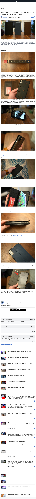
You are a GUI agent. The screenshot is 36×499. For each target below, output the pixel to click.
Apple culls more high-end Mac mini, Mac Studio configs (16, 422)
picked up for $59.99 (4, 155)
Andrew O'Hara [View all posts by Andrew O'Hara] (9, 401)
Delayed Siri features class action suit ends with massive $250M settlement (20, 413)
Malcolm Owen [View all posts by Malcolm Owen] (9, 428)
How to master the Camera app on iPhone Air (15, 394)
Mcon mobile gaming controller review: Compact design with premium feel (19, 404)
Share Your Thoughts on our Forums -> (6, 344)
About (32, 319)
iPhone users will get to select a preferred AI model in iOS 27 (17, 441)
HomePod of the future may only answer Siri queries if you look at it (18, 450)
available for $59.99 (20, 295)
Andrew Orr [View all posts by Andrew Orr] (9, 466)
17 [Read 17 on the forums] (34, 456)
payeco (4, 326)
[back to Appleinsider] (18, 1)
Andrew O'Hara (5, 17)
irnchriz (4, 336)
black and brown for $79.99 (17, 235)
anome (4, 319)
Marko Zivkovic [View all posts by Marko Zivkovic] (9, 418)
